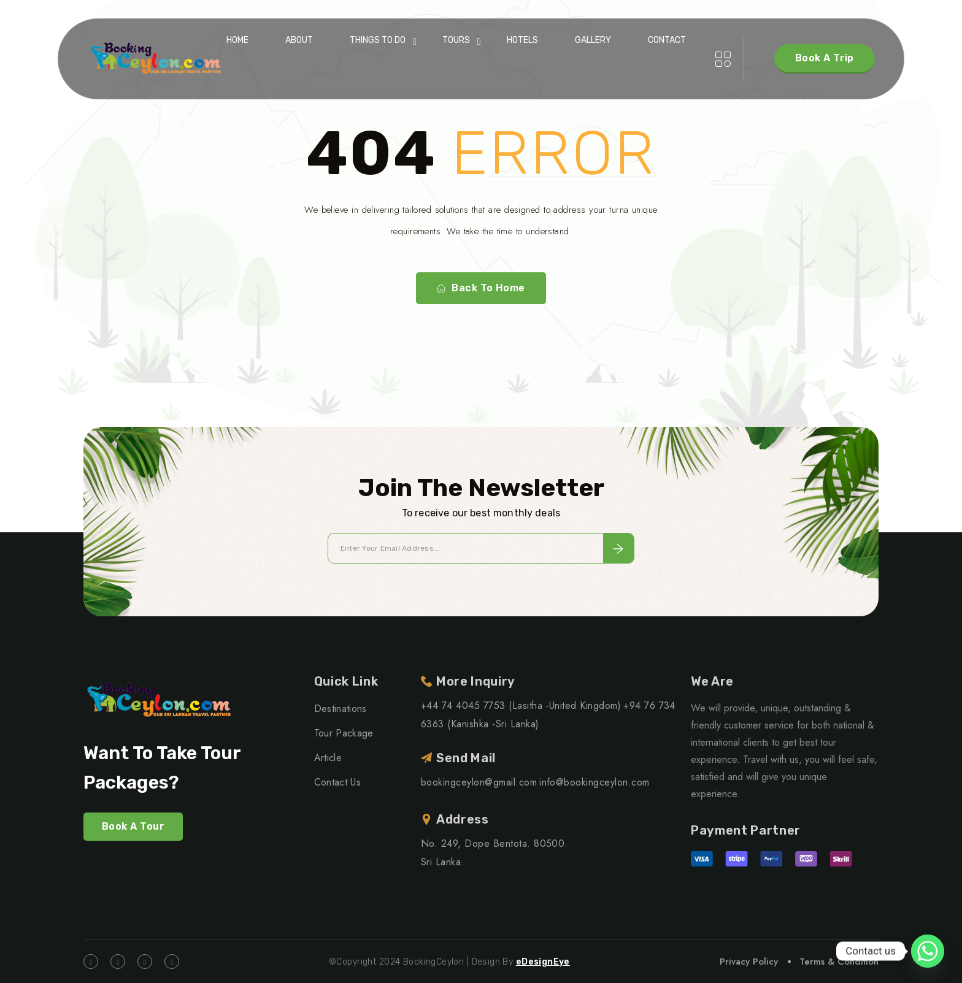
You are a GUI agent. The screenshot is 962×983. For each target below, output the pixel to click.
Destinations (340, 709)
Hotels (522, 40)
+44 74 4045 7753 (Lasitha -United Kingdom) (521, 705)
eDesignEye (543, 962)
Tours (456, 40)
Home (237, 40)
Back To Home (481, 288)
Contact (667, 40)
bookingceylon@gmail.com (479, 782)
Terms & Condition (839, 961)
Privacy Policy (749, 961)
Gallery (593, 40)
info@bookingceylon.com (594, 782)
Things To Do (378, 40)
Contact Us (337, 782)
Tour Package (344, 733)
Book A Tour (133, 826)
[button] (250, 80)
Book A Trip (824, 58)
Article (328, 758)
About (299, 40)
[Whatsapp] (927, 951)
